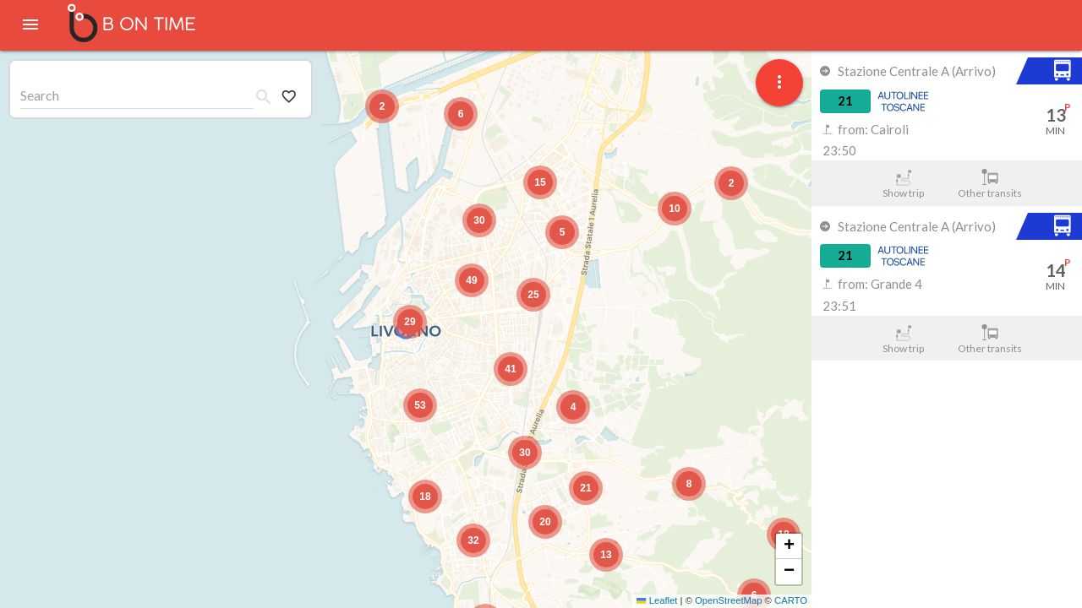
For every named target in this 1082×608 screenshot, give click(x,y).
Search (39, 95)
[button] (410, 322)
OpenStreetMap (728, 600)
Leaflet (657, 600)
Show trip (903, 184)
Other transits (990, 184)
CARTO (790, 600)
